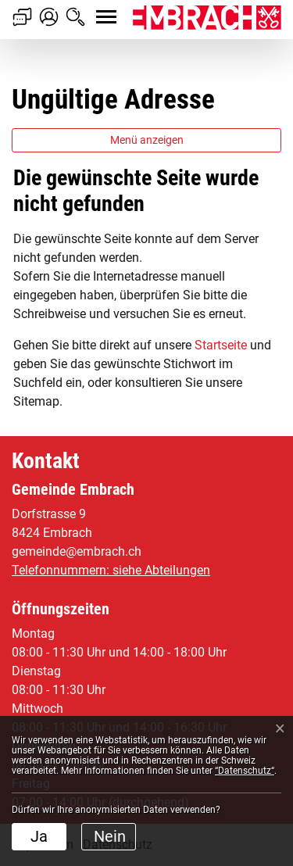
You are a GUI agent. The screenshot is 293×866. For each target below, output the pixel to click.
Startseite (221, 345)
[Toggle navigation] (92, 8)
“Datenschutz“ (244, 770)
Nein (110, 836)
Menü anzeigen (147, 140)
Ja (39, 836)
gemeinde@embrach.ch (76, 551)
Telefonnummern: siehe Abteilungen (111, 570)
